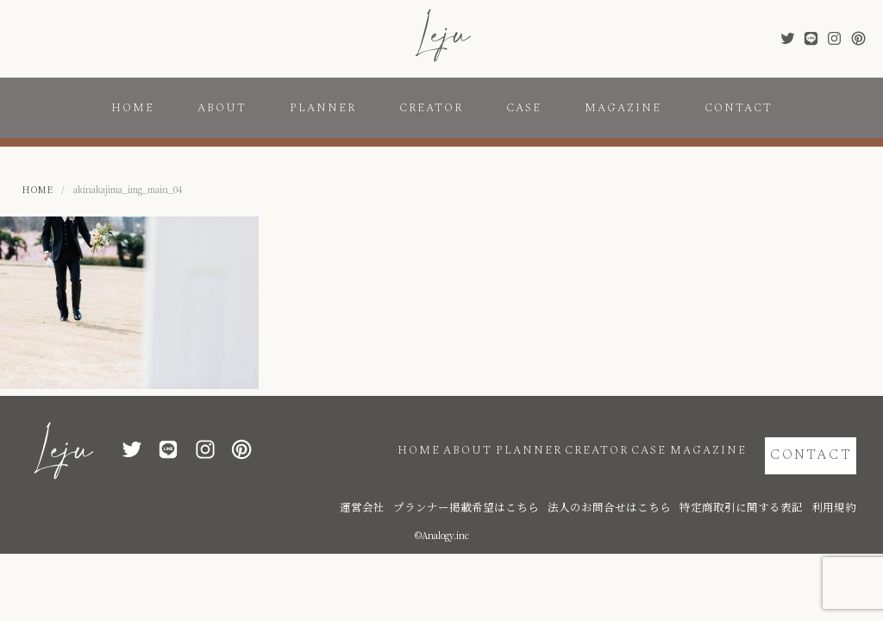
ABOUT (222, 107)
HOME (132, 107)
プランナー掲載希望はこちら (550, 485)
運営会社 (468, 485)
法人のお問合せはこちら (662, 485)
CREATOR (431, 107)
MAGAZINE (623, 107)
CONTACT (739, 107)
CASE (524, 107)
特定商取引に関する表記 (765, 485)
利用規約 (839, 485)
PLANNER (323, 107)
